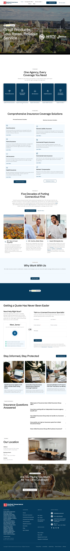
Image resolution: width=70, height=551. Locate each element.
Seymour (9, 519)
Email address (37, 325)
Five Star (52, 247)
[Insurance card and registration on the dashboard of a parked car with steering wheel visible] (35, 372)
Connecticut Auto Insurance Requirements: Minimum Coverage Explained (34, 386)
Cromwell (10, 524)
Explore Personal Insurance (9, 102)
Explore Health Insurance (47, 102)
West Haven (6, 513)
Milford (8, 511)
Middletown (11, 530)
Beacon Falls (8, 522)
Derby (14, 515)
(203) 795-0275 (10, 459)
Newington (6, 531)
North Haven (11, 514)
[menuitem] (22, 2)
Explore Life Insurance (35, 102)
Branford (5, 517)
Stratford (5, 518)
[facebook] (52, 528)
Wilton (13, 531)
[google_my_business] (58, 528)
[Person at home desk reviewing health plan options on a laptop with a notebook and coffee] (14, 372)
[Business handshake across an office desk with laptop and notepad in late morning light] (56, 372)
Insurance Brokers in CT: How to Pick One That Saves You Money (56, 385)
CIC (29, 204)
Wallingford (10, 518)
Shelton (10, 513)
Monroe (5, 519)
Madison (13, 520)
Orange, (5, 511)
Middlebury (6, 530)
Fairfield (5, 520)
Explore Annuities (60, 102)
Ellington (5, 527)
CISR (56, 203)
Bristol (5, 523)
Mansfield (11, 528)
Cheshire (9, 517)
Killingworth (6, 528)
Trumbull (14, 517)
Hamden (5, 515)
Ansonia (9, 520)
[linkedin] (54, 528)
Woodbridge (6, 514)
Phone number (54, 325)
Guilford (14, 518)
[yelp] (56, 528)
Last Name (53, 319)
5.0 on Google (12, 25)
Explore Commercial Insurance (22, 103)
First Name (36, 319)
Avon (5, 522)
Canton (12, 523)
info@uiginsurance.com (59, 513)
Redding (10, 531)
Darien (14, 524)
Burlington (9, 523)
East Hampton (6, 526)
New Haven (12, 511)
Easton (11, 526)
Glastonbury (10, 527)
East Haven (9, 515)
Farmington (12, 534)
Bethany (13, 522)
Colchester (6, 524)
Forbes (53, 248)
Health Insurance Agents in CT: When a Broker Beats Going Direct (13, 386)
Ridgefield (9, 532)
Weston (5, 532)
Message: (36, 330)
